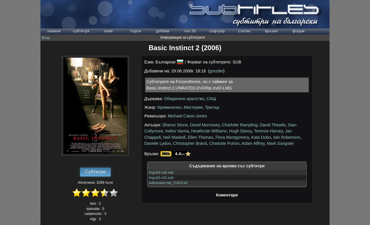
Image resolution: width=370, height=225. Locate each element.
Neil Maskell (174, 137)
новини (54, 31)
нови (108, 31)
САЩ (211, 98)
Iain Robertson (286, 137)
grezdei (216, 71)
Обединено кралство (184, 98)
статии (244, 31)
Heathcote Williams (209, 131)
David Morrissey (205, 125)
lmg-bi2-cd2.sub (161, 172)
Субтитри (95, 171)
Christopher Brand (190, 143)
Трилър (212, 107)
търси (135, 31)
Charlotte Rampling (240, 125)
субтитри (81, 31)
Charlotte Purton (224, 143)
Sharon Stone (175, 125)
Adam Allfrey (253, 143)
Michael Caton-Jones (187, 116)
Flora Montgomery (232, 137)
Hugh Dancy (240, 131)
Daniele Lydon (157, 143)
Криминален (170, 107)
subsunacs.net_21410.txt (168, 183)
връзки (271, 31)
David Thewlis (273, 125)
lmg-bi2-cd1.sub (161, 178)
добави (162, 31)
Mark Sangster (280, 143)
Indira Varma (177, 131)
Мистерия (193, 107)
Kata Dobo (261, 137)
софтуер (217, 31)
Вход (45, 38)
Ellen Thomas (200, 137)
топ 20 (190, 31)
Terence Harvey (268, 131)
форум (299, 31)
